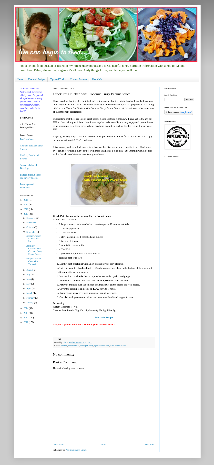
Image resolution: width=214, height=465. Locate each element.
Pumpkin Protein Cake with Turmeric (33, 261)
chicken (64, 346)
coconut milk (73, 346)
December (31, 218)
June (28, 279)
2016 (26, 209)
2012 (26, 317)
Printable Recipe (104, 317)
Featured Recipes (36, 79)
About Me (97, 79)
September (31, 232)
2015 (26, 214)
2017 (26, 204)
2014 (26, 308)
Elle (65, 342)
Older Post (149, 444)
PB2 (112, 346)
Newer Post (59, 444)
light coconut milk (101, 346)
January (30, 302)
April (29, 288)
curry (91, 346)
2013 (26, 313)
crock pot (84, 346)
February (30, 298)
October (30, 227)
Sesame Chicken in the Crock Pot (33, 239)
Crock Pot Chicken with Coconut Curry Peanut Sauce (34, 250)
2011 (26, 322)
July (28, 274)
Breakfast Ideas (27, 139)
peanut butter (120, 346)
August (30, 270)
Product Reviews (78, 79)
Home (20, 79)
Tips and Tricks (57, 79)
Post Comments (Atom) (76, 450)
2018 (26, 200)
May (28, 284)
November (31, 222)
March (29, 293)
